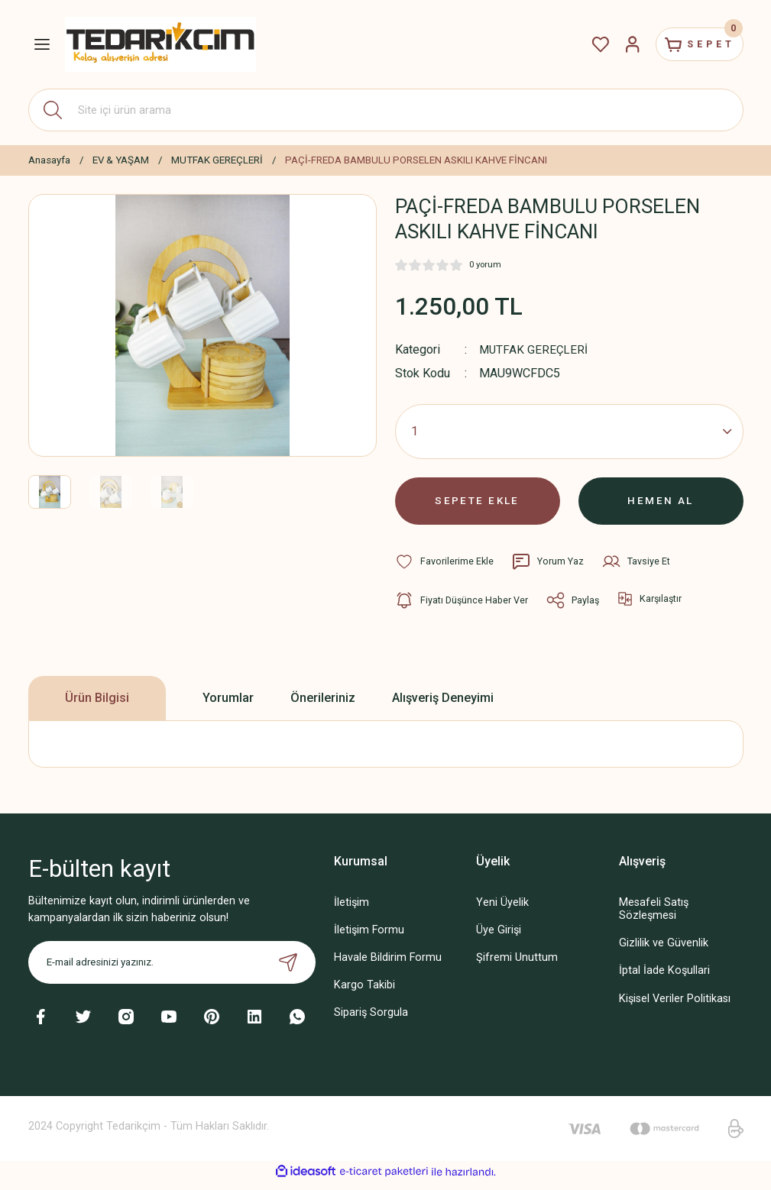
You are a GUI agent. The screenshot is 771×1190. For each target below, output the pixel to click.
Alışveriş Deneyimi (443, 705)
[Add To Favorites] (444, 569)
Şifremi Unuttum (517, 964)
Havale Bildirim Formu (388, 964)
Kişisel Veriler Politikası (675, 1005)
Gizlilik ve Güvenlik (663, 950)
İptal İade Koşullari (664, 978)
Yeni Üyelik (502, 909)
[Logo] (160, 44)
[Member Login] (618, 44)
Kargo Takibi (364, 992)
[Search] (385, 110)
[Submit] (288, 969)
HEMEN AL (660, 504)
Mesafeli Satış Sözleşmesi (653, 916)
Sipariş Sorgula (371, 1020)
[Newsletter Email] (172, 969)
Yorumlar (228, 705)
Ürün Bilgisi (97, 705)
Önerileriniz (322, 705)
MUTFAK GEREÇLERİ (534, 349)
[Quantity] (569, 431)
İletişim (351, 909)
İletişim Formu (369, 936)
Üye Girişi (498, 936)
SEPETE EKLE (477, 504)
